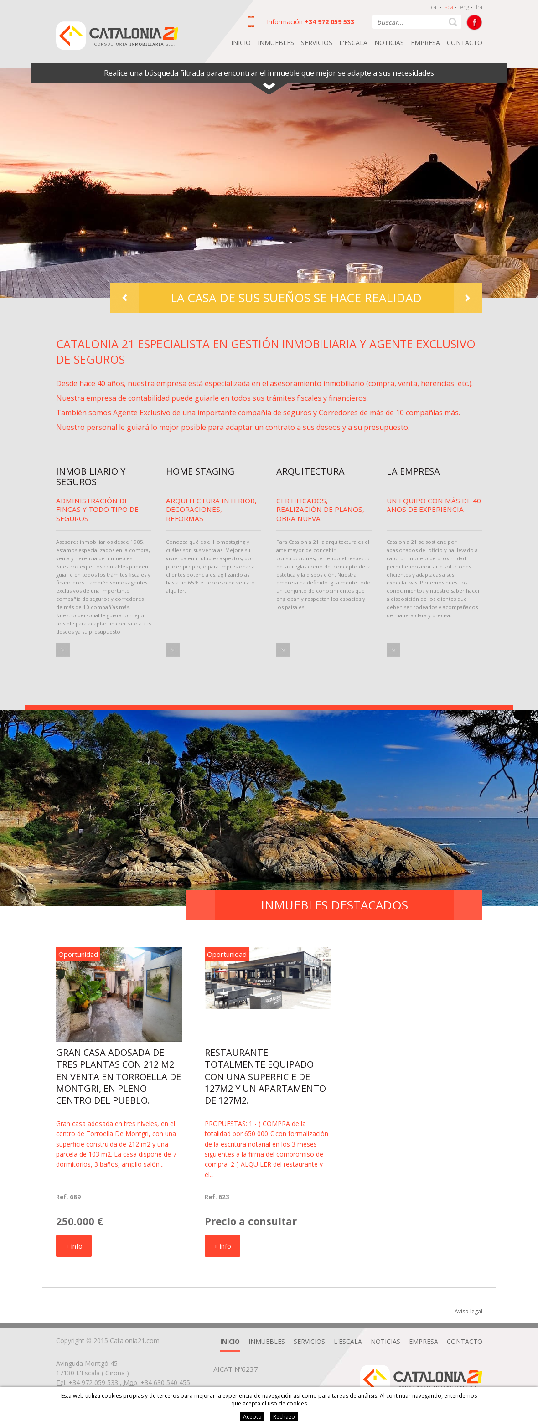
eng (464, 7)
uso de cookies (287, 1403)
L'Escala (353, 42)
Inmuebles (276, 42)
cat (434, 7)
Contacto (464, 42)
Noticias (389, 42)
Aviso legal (468, 1311)
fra (479, 7)
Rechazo (284, 1417)
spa (449, 7)
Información (285, 21)
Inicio (241, 42)
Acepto (252, 1417)
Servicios (316, 42)
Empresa (425, 42)
